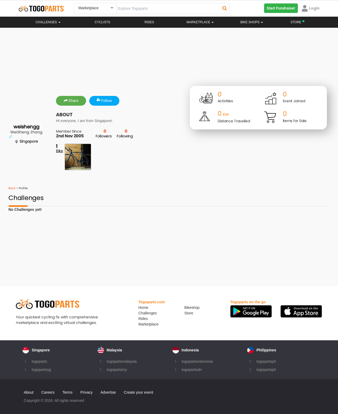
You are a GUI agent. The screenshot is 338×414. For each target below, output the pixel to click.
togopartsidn (192, 370)
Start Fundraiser (281, 8)
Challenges (48, 22)
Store (188, 313)
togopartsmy (117, 370)
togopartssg (41, 370)
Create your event (138, 392)
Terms (67, 392)
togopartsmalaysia (122, 361)
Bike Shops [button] (251, 22)
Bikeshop (192, 307)
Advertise (108, 392)
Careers (48, 392)
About (29, 392)
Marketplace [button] (200, 22)
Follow (104, 101)
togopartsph (266, 361)
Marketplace (148, 324)
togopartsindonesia (197, 361)
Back (12, 188)
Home (143, 307)
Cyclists (102, 22)
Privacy (87, 392)
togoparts (39, 361)
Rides (149, 22)
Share (71, 101)
